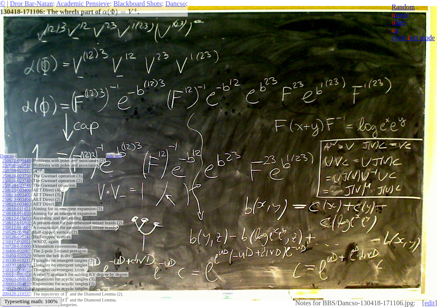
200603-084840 (16, 279)
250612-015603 (16, 218)
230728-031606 (16, 246)
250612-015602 (16, 222)
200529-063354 (16, 288)
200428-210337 (16, 293)
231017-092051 (16, 241)
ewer (400, 14)
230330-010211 (16, 260)
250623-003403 (16, 204)
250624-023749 (16, 180)
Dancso (175, 3)
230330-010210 (16, 265)
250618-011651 (16, 208)
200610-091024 (16, 274)
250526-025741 (16, 237)
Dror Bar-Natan (31, 3)
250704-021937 (16, 170)
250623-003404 (16, 199)
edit (430, 303)
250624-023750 (16, 176)
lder (399, 22)
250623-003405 (16, 194)
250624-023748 (16, 185)
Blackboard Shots (138, 3)
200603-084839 (16, 283)
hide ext (114, 156)
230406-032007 (16, 251)
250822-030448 (16, 160)
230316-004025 (16, 269)
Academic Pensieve (83, 3)
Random (403, 7)
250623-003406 (16, 190)
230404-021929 (16, 255)
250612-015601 (16, 227)
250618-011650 (16, 213)
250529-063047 (16, 232)
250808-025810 (16, 165)
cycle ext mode (413, 37)
